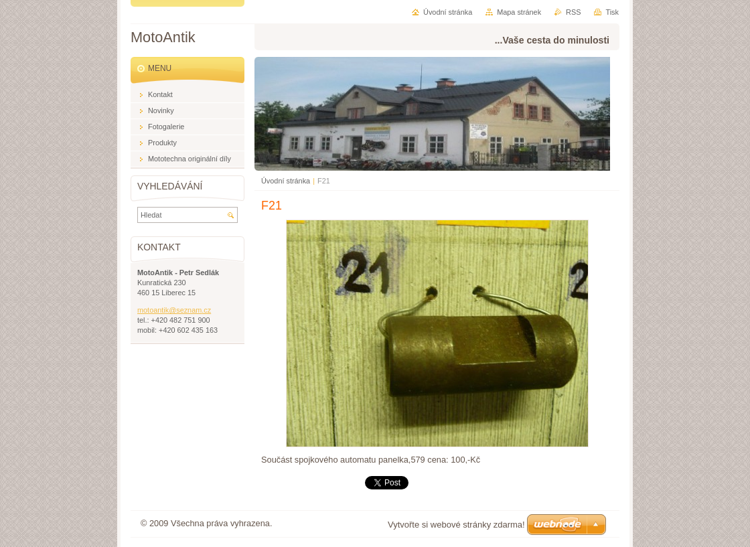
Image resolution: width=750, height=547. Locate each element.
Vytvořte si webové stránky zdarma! (456, 525)
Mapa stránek (519, 12)
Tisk (612, 12)
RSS (573, 12)
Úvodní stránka (285, 181)
